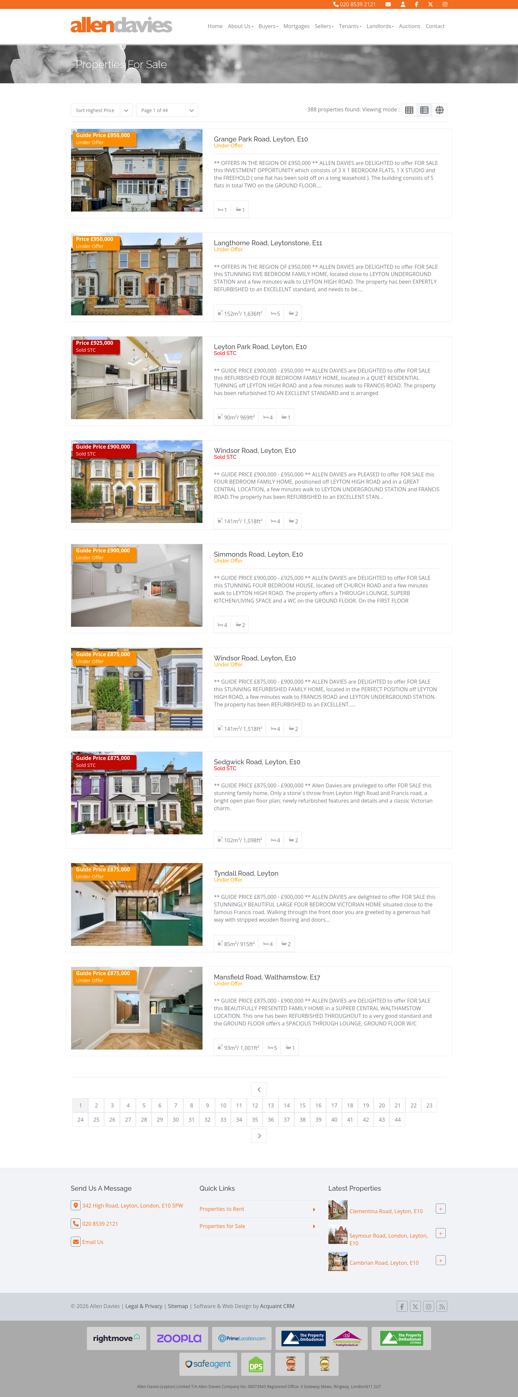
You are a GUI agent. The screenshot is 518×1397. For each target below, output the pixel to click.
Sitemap (178, 1306)
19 (366, 1105)
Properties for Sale (222, 1226)
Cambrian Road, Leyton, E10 (384, 1262)
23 (429, 1105)
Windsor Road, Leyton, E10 (255, 451)
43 (382, 1119)
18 (350, 1105)
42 (366, 1119)
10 (223, 1105)
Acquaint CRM (277, 1306)
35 (255, 1119)
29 (160, 1119)
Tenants (350, 26)
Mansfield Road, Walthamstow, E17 (267, 977)
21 (398, 1105)
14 (287, 1105)
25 (96, 1119)
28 (144, 1119)
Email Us (92, 1242)
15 (303, 1105)
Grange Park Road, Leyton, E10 (261, 139)
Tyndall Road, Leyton (246, 873)
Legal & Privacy (144, 1306)
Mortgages (296, 26)
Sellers (324, 26)
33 (223, 1119)
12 (255, 1105)
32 (207, 1119)
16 (318, 1105)
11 (239, 1105)
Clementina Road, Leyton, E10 (386, 1211)
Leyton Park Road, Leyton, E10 (260, 347)
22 (414, 1105)
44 (398, 1119)
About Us (240, 26)
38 (303, 1119)
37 (287, 1119)
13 (271, 1105)
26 (112, 1119)
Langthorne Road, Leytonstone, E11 (268, 243)
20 (382, 1105)
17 (334, 1105)
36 (271, 1119)
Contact (435, 26)
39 (318, 1119)
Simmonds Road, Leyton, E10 (258, 554)
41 (350, 1119)
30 (176, 1119)
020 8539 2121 (354, 4)
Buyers (268, 26)
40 (334, 1119)
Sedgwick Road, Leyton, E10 (257, 762)
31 (192, 1119)
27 (128, 1119)
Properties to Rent (222, 1209)
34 (239, 1119)
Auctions (409, 26)
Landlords (380, 26)
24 (81, 1119)
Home (215, 26)
